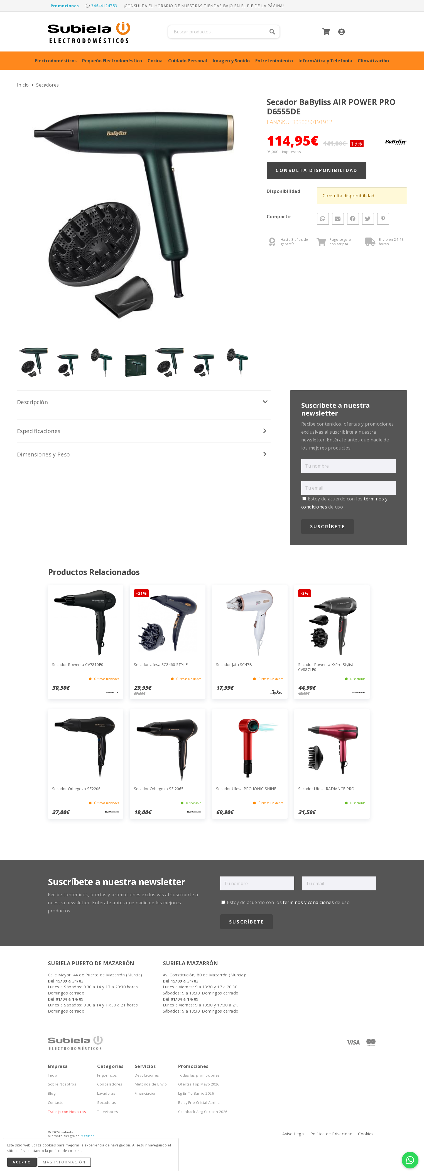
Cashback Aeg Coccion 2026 (202, 1112)
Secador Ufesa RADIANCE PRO (326, 788)
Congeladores (109, 1084)
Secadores (47, 85)
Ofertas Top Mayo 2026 (198, 1084)
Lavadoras (106, 1093)
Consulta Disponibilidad (317, 170)
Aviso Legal (293, 1133)
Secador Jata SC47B (234, 664)
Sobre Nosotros (62, 1084)
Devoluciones (147, 1075)
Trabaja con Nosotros (67, 1112)
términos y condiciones (308, 902)
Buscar (272, 31)
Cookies (365, 1133)
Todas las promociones (199, 1075)
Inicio (23, 85)
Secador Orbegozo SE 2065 (158, 788)
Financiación (146, 1093)
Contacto (56, 1102)
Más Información (64, 1162)
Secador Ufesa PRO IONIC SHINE (246, 788)
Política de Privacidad (331, 1133)
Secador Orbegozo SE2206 (76, 788)
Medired (87, 1136)
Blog (52, 1093)
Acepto (22, 1162)
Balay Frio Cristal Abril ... (199, 1102)
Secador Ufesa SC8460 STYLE (161, 664)
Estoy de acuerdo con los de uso (285, 902)
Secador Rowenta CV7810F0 (77, 664)
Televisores (107, 1112)
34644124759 (104, 5)
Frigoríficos (107, 1075)
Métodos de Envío (151, 1084)
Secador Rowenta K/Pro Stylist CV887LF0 (325, 667)
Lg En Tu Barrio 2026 (196, 1093)
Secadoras (106, 1102)
